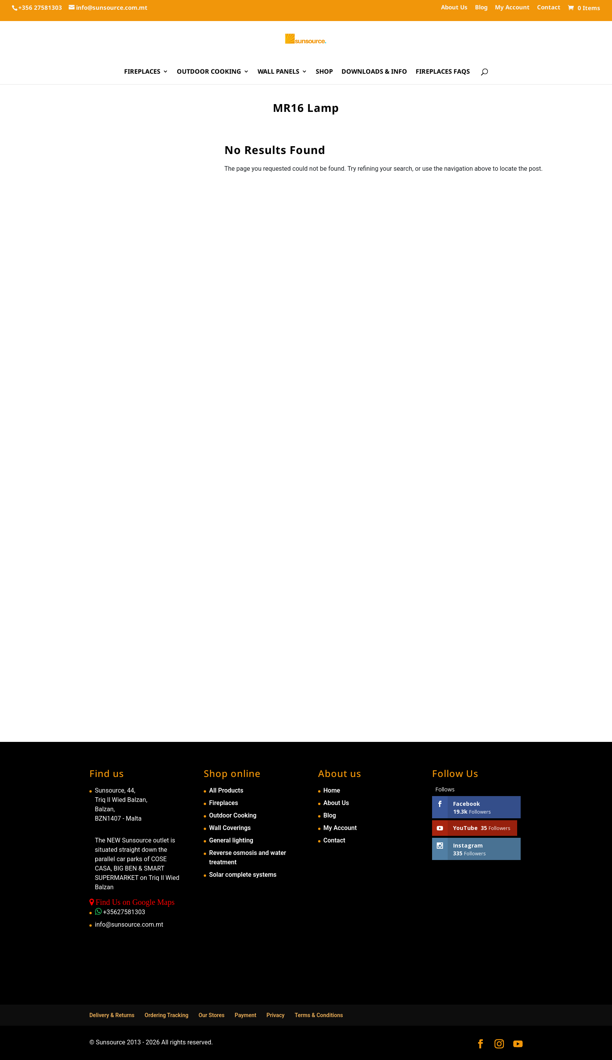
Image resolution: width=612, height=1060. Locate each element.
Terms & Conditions (319, 1015)
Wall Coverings (230, 828)
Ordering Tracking (167, 1015)
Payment (245, 1015)
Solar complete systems (243, 874)
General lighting (231, 840)
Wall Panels (278, 72)
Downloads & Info (374, 72)
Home (332, 790)
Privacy (276, 1015)
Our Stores (212, 1015)
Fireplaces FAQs (443, 72)
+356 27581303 (40, 7)
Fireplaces (142, 72)
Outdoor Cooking (209, 72)
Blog (481, 7)
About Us (454, 7)
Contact (548, 7)
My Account (512, 7)
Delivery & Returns (112, 1015)
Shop (324, 72)
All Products (226, 790)
